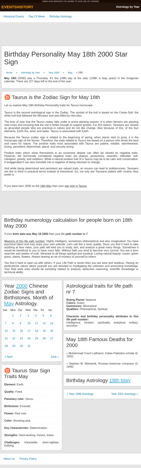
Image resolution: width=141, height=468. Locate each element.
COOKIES (94, 1)
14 (6, 330)
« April (8, 356)
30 (21, 346)
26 (44, 338)
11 (36, 323)
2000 (22, 286)
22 (13, 338)
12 (44, 323)
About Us (9, 458)
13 (51, 323)
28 (6, 346)
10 (29, 323)
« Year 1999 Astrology (80, 393)
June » (55, 356)
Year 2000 (53, 72)
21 (6, 338)
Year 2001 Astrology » (124, 393)
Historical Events (13, 16)
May (70, 72)
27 (51, 338)
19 (44, 330)
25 (36, 338)
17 (29, 330)
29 (13, 346)
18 (36, 330)
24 (29, 338)
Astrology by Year (127, 6)
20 (51, 330)
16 (21, 330)
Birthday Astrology (61, 16)
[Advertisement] (70, 34)
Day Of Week (37, 16)
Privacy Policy (28, 458)
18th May (119, 380)
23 (21, 338)
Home (9, 72)
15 (13, 330)
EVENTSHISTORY (17, 7)
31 (29, 346)
